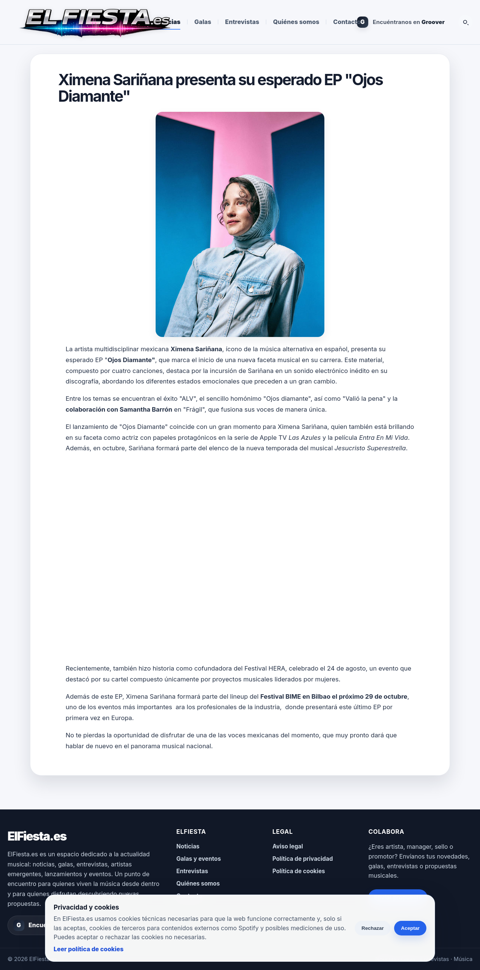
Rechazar (373, 928)
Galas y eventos (198, 858)
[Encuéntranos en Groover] (401, 22)
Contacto (347, 22)
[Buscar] (465, 22)
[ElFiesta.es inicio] (94, 22)
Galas (202, 22)
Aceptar (410, 928)
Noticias (188, 846)
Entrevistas (242, 22)
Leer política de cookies (88, 949)
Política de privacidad (302, 858)
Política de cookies (298, 871)
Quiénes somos (296, 22)
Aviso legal (287, 846)
